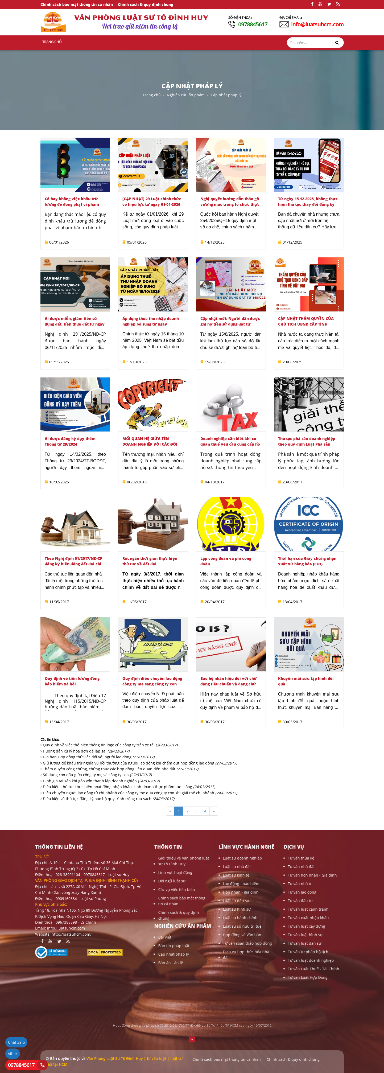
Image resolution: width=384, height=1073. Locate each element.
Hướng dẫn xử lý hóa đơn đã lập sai (86, 751)
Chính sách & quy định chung (145, 4)
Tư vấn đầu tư (252, 900)
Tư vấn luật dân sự (257, 943)
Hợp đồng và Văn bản (194, 934)
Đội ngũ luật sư (124, 880)
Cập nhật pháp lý (226, 94)
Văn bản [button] (225, 41)
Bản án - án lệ (122, 962)
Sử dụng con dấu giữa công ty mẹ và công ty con (97, 774)
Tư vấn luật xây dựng (259, 926)
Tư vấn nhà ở (252, 883)
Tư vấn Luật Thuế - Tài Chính (266, 968)
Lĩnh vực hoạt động (127, 872)
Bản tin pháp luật (126, 945)
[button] (192, 1039)
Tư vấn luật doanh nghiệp (263, 960)
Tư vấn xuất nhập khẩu (260, 917)
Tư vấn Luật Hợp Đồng (260, 977)
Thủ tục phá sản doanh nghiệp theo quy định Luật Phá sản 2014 (306, 444)
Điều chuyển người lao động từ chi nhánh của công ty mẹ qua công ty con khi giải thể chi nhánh (140, 792)
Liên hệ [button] (260, 41)
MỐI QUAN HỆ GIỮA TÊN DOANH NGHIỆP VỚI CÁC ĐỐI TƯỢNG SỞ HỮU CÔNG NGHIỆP (152, 444)
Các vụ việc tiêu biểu (128, 889)
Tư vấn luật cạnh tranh (260, 909)
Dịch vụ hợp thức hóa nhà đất (198, 954)
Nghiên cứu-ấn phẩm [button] (155, 41)
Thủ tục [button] (244, 41)
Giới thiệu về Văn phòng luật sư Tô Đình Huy (135, 861)
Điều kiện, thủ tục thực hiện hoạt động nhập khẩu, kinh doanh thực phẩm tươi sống (129, 786)
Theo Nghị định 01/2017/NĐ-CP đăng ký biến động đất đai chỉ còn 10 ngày (73, 564)
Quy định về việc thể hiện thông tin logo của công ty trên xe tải (110, 744)
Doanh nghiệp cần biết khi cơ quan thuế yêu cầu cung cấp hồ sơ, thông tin (230, 444)
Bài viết (116, 937)
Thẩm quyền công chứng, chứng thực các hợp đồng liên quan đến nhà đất (120, 768)
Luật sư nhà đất (189, 866)
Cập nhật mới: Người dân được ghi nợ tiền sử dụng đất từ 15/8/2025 (230, 324)
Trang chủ (51, 41)
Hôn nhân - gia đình (193, 892)
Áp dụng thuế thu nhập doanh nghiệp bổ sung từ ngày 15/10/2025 (150, 324)
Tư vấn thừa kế (253, 858)
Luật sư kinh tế (188, 875)
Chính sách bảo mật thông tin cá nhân (76, 4)
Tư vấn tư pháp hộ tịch (260, 951)
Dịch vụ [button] (207, 41)
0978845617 (252, 24)
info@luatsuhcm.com (317, 24)
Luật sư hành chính (192, 917)
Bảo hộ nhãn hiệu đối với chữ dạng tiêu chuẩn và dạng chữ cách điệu (228, 684)
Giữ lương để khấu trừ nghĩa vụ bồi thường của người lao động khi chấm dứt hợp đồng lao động (140, 763)
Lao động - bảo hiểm (193, 883)
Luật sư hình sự (189, 909)
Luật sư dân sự (188, 900)
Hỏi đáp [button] (188, 41)
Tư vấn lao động (254, 892)
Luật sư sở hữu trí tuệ (194, 926)
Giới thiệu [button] (75, 41)
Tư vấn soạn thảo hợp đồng (199, 943)
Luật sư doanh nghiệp (194, 858)
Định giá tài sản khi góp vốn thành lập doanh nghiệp (101, 780)
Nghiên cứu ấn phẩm (186, 94)
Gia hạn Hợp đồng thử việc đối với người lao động (98, 756)
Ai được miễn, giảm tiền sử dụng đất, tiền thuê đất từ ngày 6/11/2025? (75, 324)
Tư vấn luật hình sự (257, 934)
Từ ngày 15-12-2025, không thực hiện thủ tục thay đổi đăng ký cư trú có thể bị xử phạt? (308, 204)
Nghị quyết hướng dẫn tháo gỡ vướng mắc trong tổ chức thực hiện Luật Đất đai (229, 204)
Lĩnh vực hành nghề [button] (110, 41)
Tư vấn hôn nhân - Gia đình (264, 875)
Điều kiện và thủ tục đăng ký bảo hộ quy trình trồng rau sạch (108, 798)
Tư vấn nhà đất (253, 866)
